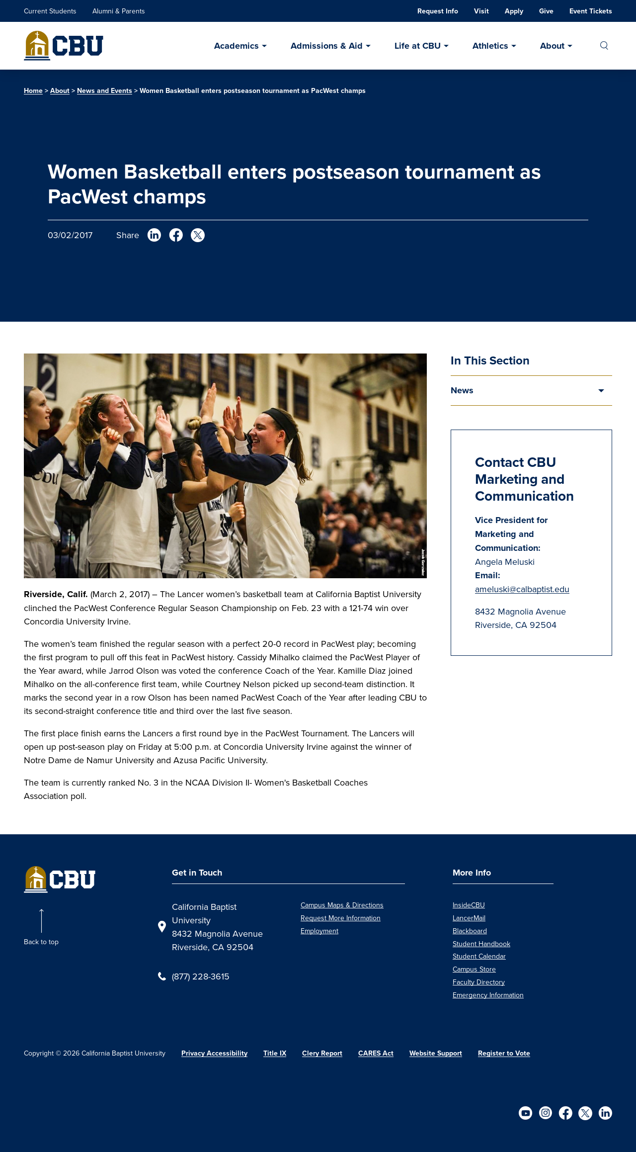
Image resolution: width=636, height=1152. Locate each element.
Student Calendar (479, 956)
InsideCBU (469, 905)
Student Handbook (481, 944)
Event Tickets (590, 11)
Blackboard (470, 931)
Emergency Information (488, 995)
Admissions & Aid (327, 45)
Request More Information (341, 918)
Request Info (437, 11)
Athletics (490, 45)
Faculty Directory (479, 982)
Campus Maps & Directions (342, 905)
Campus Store (474, 969)
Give (546, 11)
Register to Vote (504, 1053)
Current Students (50, 11)
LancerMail (469, 918)
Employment (319, 931)
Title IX (274, 1053)
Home (33, 91)
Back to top (41, 942)
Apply (514, 11)
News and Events (104, 91)
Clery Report (322, 1053)
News (462, 390)
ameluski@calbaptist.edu (522, 589)
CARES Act (376, 1053)
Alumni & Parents (118, 11)
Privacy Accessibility (214, 1053)
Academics (236, 45)
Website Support (435, 1053)
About (552, 45)
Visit (481, 11)
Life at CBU (418, 45)
